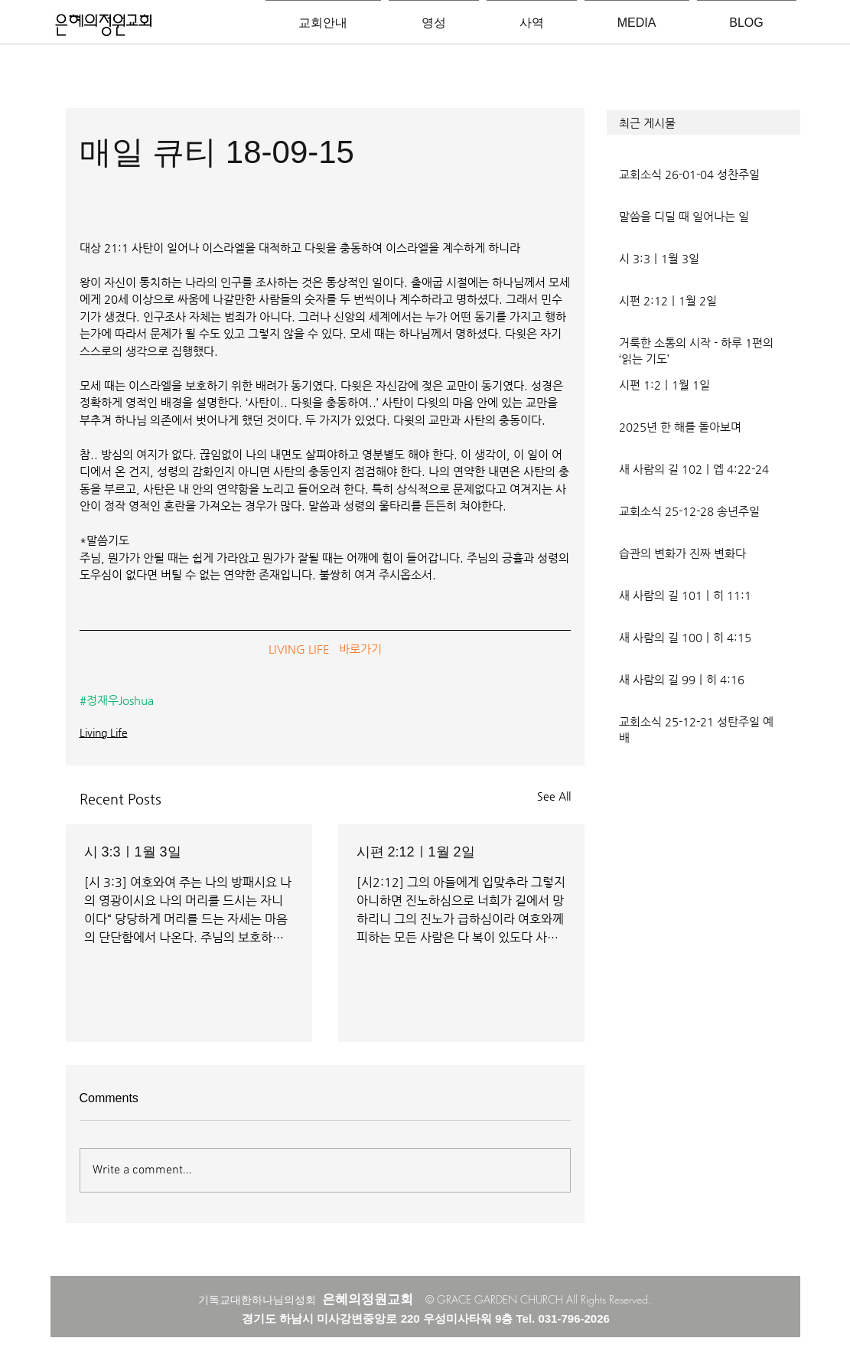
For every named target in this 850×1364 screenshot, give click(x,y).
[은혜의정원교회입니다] (103, 26)
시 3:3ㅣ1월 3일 (132, 852)
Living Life (104, 732)
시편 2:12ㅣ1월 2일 (416, 852)
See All (554, 796)
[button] (703, 122)
